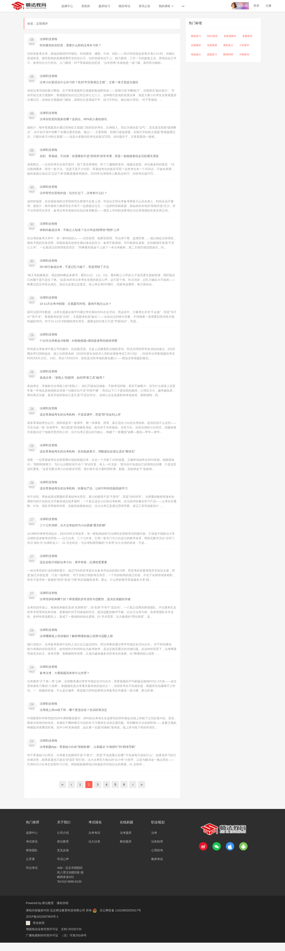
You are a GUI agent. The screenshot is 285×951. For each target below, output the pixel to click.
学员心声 (63, 867)
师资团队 (32, 858)
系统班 (85, 6)
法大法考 (94, 849)
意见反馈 (63, 858)
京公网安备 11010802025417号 (120, 918)
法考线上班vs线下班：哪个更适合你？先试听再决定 (73, 717)
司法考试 (32, 876)
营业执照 (39, 931)
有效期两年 (230, 36)
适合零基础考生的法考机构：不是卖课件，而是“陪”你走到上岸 (80, 418)
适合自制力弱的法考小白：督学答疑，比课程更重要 (73, 568)
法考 (154, 841)
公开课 (30, 867)
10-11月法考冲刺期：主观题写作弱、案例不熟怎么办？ (76, 306)
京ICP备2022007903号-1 (42, 925)
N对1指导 (212, 36)
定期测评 (196, 45)
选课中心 (67, 6)
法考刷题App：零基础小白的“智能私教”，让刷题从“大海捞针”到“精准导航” (88, 754)
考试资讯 (32, 849)
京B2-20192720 (71, 937)
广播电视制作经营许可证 (42, 943)
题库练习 (104, 6)
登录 (256, 5)
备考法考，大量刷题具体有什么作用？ (64, 680)
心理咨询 (157, 858)
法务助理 (157, 849)
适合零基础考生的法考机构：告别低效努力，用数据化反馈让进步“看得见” (87, 456)
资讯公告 (144, 6)
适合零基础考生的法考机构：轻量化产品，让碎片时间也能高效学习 (84, 493)
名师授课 (212, 45)
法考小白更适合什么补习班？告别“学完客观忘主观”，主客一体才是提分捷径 (89, 82)
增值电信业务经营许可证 (42, 937)
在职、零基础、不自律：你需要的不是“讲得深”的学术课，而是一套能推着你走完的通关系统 (99, 157)
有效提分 (196, 54)
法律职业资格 (48, 39)
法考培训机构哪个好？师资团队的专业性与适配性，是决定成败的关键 (85, 605)
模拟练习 (196, 36)
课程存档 (62, 911)
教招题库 (126, 849)
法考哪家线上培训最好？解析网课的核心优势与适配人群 (76, 642)
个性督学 (244, 45)
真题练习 (212, 54)
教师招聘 (228, 54)
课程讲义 (228, 45)
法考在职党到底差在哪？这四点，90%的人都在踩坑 (73, 120)
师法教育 (63, 849)
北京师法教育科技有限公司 (68, 918)
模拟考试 (124, 6)
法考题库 (126, 841)
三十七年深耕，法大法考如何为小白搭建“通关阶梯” (73, 530)
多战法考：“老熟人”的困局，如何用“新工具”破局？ (72, 381)
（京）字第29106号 (74, 943)
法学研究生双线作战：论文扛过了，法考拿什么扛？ (73, 194)
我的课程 (166, 6)
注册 (268, 5)
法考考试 (94, 841)
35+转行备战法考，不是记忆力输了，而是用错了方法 (74, 269)
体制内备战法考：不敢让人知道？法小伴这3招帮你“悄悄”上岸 (79, 232)
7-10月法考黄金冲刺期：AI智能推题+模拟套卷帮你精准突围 (78, 344)
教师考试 (157, 867)
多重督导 (247, 36)
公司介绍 (63, 841)
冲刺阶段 (244, 54)
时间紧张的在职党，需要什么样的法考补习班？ (70, 45)
